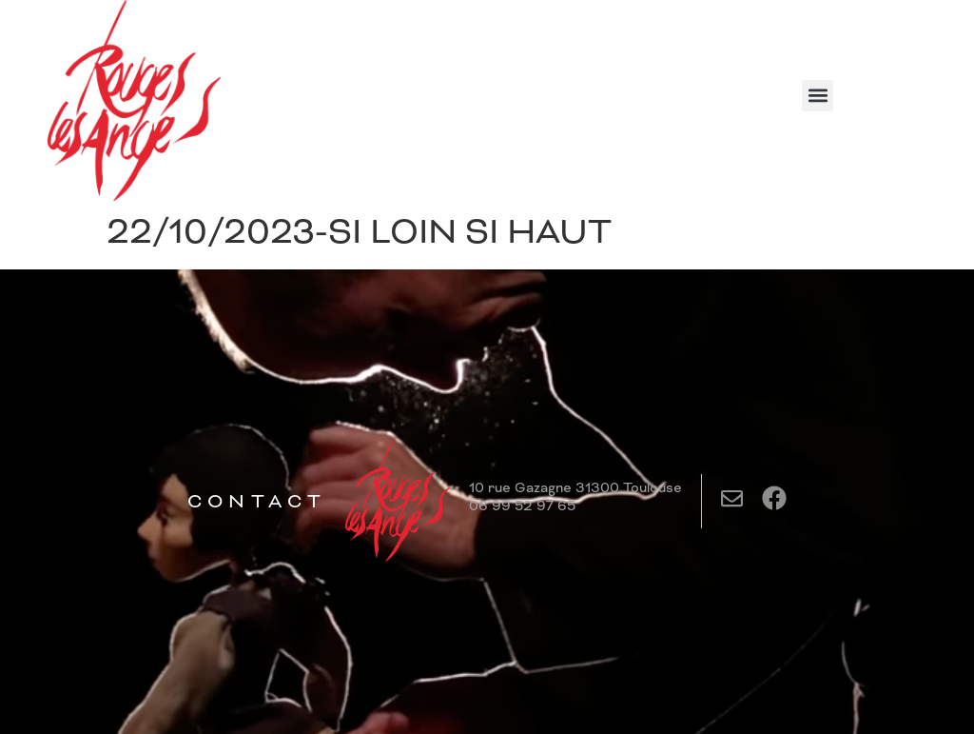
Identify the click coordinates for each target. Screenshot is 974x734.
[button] (817, 95)
